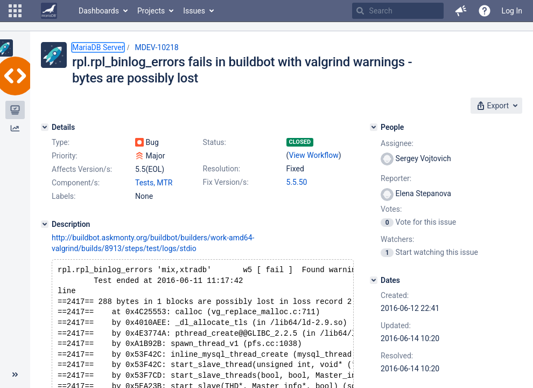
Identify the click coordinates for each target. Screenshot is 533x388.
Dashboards (99, 10)
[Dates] (373, 280)
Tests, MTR (153, 182)
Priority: (65, 155)
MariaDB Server (98, 47)
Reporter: (396, 178)
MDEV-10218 (156, 47)
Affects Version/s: (82, 169)
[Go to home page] (49, 11)
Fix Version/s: (226, 182)
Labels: (63, 196)
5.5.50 (296, 182)
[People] (373, 127)
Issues (194, 10)
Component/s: (76, 182)
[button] (15, 11)
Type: (60, 142)
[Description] (44, 224)
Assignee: (397, 143)
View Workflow (314, 155)
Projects (151, 10)
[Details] (44, 127)
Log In (512, 10)
